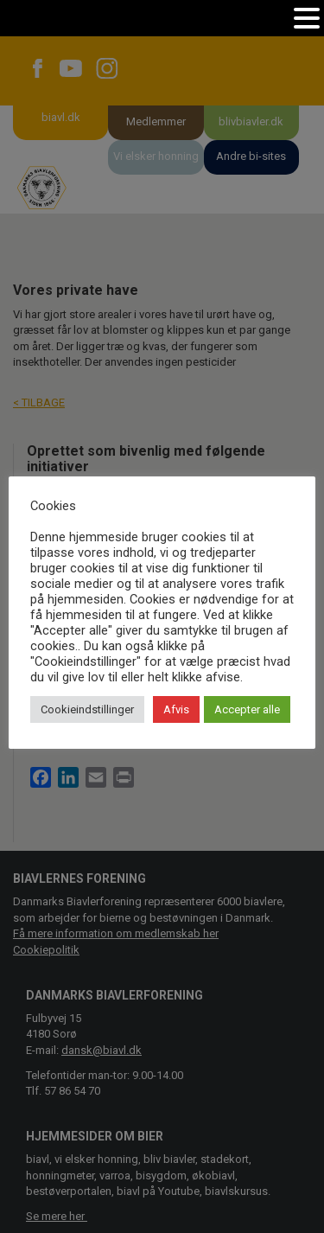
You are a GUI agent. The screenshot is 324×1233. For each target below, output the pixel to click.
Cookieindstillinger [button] (87, 709)
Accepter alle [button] (247, 709)
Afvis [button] (176, 709)
